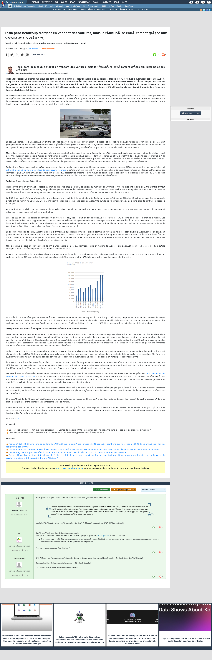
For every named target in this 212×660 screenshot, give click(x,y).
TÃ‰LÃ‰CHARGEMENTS (97, 9)
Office (111, 6)
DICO (137, 9)
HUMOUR (144, 9)
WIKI (131, 9)
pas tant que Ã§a (103, 536)
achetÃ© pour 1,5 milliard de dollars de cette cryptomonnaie (36, 170)
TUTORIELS (56, 9)
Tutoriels (47, 2)
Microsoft (59, 6)
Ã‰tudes (106, 2)
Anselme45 (19, 558)
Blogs (64, 2)
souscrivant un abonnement (70, 468)
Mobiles (119, 6)
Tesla (16, 419)
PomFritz (19, 498)
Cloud (40, 6)
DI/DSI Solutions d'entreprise (25, 6)
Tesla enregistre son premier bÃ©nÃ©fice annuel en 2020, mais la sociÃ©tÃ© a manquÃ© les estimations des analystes (68, 452)
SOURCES (113, 9)
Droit (116, 2)
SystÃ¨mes (129, 6)
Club (124, 2)
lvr (19, 533)
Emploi (95, 2)
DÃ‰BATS (123, 9)
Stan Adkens (32, 49)
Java (67, 6)
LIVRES (83, 9)
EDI (84, 6)
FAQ (56, 2)
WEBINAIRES (73, 9)
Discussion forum (190, 113)
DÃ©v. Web (75, 6)
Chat (72, 2)
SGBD (104, 6)
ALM (51, 6)
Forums (35, 2)
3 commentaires (48, 49)
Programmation (93, 6)
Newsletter (84, 2)
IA (46, 6)
